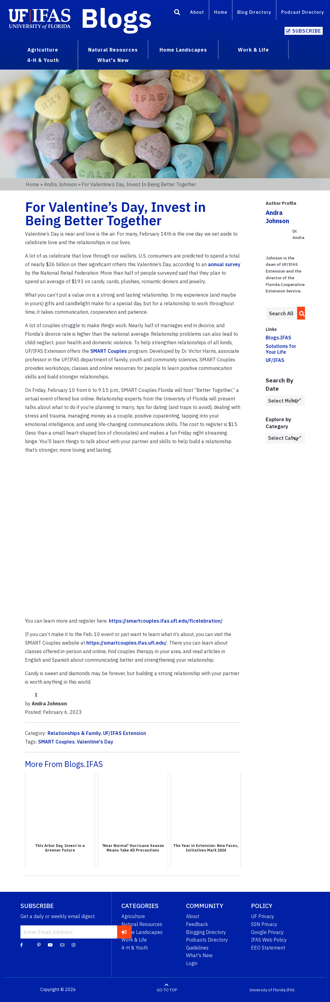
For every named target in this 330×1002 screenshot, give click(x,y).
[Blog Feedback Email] (62, 944)
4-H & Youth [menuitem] (43, 60)
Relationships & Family (74, 733)
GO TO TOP (167, 989)
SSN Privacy (264, 924)
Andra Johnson (60, 184)
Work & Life (134, 940)
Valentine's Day (95, 742)
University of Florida (267, 989)
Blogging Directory (206, 932)
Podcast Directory (302, 12)
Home (220, 12)
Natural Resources (141, 924)
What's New (199, 955)
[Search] (177, 13)
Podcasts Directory (207, 940)
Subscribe (306, 31)
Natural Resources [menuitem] (113, 50)
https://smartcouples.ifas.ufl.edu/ (126, 643)
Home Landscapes (142, 932)
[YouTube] (50, 944)
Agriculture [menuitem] (42, 50)
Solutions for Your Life (281, 349)
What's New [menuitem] (113, 60)
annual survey (224, 264)
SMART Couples (108, 351)
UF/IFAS (275, 360)
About (197, 12)
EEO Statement (268, 948)
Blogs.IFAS (278, 338)
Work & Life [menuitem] (253, 50)
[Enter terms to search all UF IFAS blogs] (281, 313)
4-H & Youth (134, 948)
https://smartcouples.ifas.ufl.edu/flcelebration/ (166, 621)
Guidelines (197, 948)
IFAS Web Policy (269, 940)
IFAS (290, 989)
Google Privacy (267, 932)
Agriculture (133, 916)
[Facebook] (21, 944)
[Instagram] (73, 944)
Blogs (116, 17)
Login (191, 963)
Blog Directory (254, 12)
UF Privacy (262, 916)
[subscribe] (124, 931)
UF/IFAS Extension (124, 733)
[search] (300, 313)
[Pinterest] (39, 944)
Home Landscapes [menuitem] (183, 50)
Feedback (197, 924)
